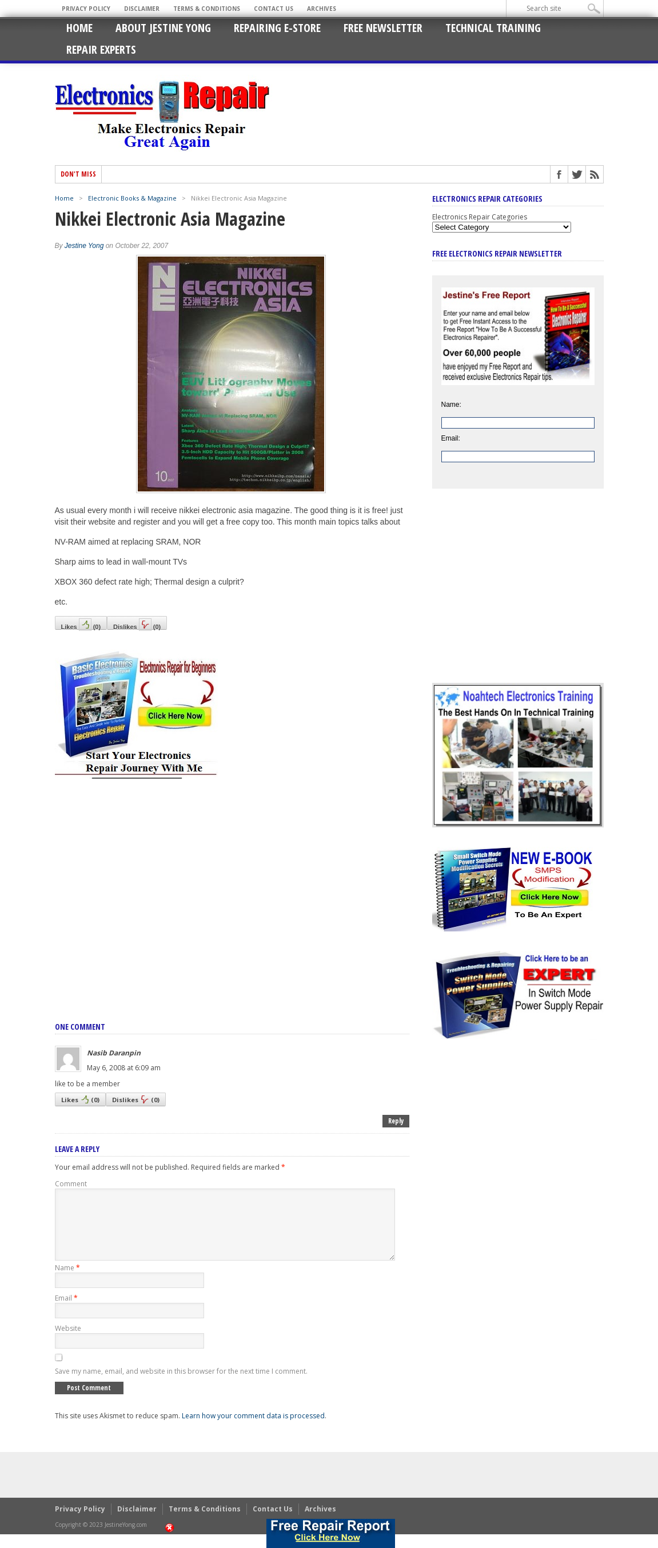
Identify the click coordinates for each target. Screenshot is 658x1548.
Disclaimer (141, 9)
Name (67, 1281)
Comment (71, 1184)
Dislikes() (137, 624)
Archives (321, 9)
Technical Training (493, 27)
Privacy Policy (86, 9)
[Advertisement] (232, 888)
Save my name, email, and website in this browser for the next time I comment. (181, 1385)
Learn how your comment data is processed (253, 1429)
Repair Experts (101, 49)
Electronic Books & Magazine (132, 198)
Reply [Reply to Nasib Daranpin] (396, 1121)
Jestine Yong (84, 246)
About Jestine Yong (163, 27)
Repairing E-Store (277, 27)
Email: (450, 438)
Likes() (81, 624)
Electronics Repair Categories (479, 217)
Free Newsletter (383, 27)
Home (79, 27)
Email (66, 1312)
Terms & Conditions (206, 9)
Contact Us (273, 9)
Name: (451, 405)
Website (68, 1342)
